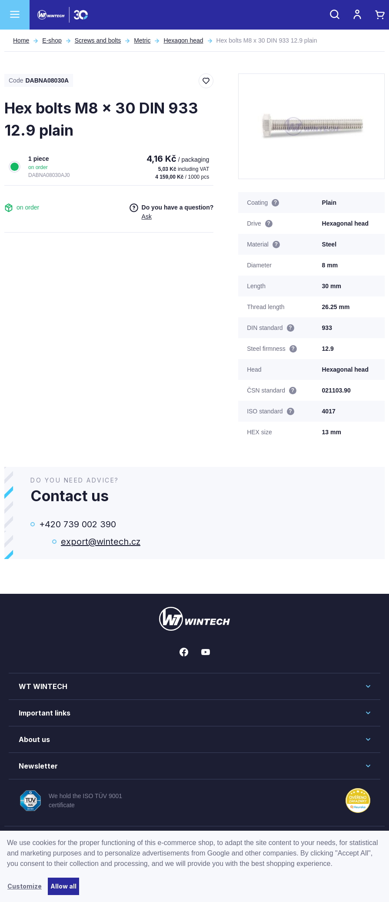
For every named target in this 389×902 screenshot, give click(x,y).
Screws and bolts (98, 40)
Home (21, 40)
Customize (24, 886)
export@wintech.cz (100, 541)
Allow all (63, 886)
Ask (147, 216)
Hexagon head (183, 40)
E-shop (51, 40)
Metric (142, 40)
